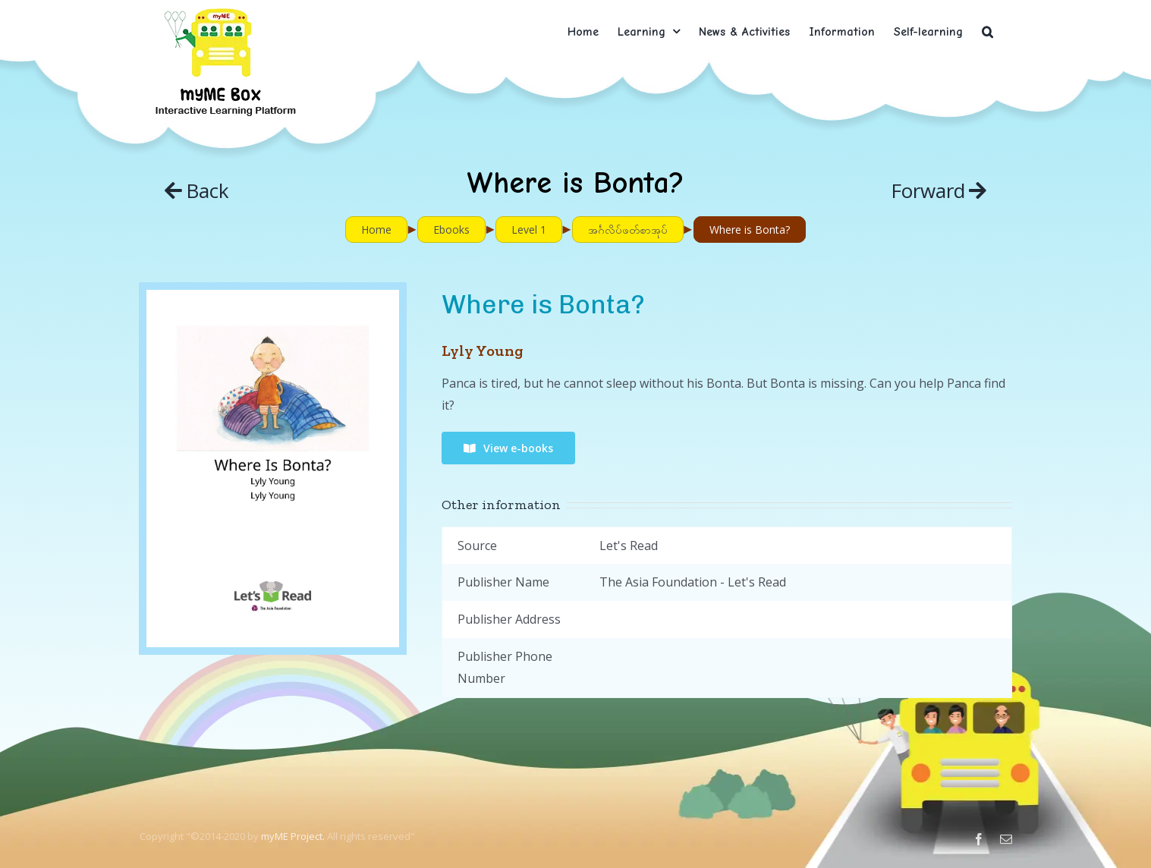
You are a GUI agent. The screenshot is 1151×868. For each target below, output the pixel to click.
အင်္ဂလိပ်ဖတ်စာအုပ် (628, 229)
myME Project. (293, 836)
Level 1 (528, 229)
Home (376, 229)
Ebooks (451, 229)
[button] (987, 31)
